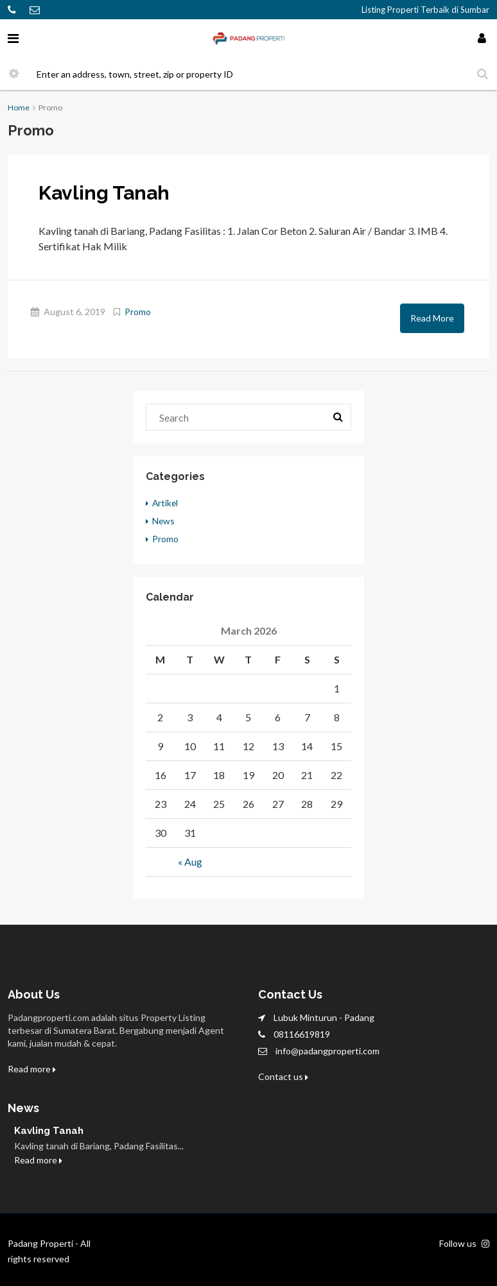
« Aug (190, 861)
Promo (138, 311)
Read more (32, 1068)
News (163, 520)
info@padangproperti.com (327, 1050)
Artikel (165, 502)
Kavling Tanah (104, 193)
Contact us (283, 1076)
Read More (432, 318)
